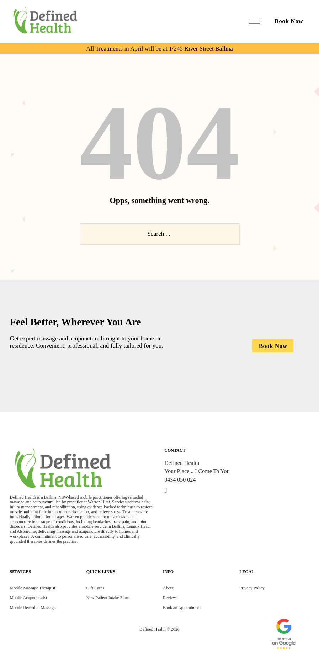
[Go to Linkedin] (165, 490)
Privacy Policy (251, 587)
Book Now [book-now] (289, 21)
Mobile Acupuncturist (28, 597)
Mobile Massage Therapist (32, 587)
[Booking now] (272, 345)
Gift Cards (95, 587)
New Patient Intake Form (107, 597)
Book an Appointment (182, 607)
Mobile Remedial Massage (33, 607)
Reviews (170, 597)
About (168, 587)
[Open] (254, 21)
